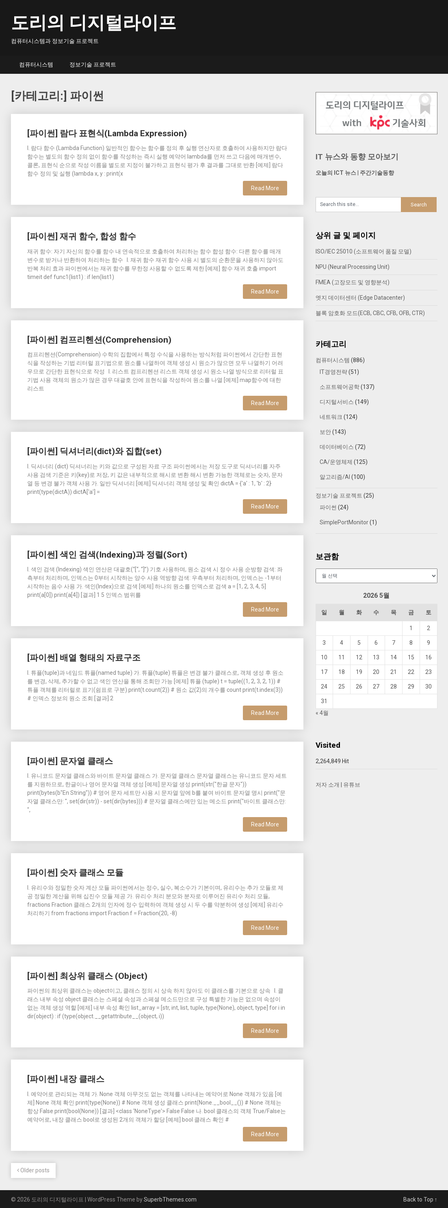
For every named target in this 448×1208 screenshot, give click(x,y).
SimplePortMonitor (344, 522)
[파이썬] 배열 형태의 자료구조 (84, 658)
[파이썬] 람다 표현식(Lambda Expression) (107, 133)
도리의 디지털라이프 (93, 22)
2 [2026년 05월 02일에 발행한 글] (428, 628)
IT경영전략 (333, 372)
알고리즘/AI (335, 477)
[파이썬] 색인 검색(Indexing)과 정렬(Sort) (107, 555)
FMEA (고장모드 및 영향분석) (353, 282)
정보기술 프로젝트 (92, 64)
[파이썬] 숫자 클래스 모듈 (75, 873)
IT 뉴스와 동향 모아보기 (357, 156)
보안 (325, 432)
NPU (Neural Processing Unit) (353, 267)
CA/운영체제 (336, 462)
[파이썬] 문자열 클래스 (70, 761)
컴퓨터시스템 (36, 64)
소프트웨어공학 (339, 387)
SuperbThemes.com (170, 1199)
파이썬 (328, 507)
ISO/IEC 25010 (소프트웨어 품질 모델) (363, 251)
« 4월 (322, 713)
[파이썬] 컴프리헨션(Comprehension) (99, 340)
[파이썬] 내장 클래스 (65, 1079)
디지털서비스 (337, 402)
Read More (265, 188)
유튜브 (351, 784)
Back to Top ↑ (420, 1199)
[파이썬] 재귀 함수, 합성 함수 (81, 236)
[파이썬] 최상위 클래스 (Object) (87, 976)
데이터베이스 (337, 447)
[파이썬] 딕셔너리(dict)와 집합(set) (94, 451)
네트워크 (331, 417)
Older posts (33, 1170)
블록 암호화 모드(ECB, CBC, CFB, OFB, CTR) (370, 313)
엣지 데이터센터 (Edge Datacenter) (360, 297)
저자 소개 (328, 784)
